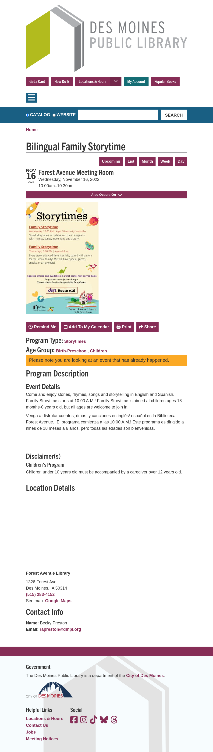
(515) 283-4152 (40, 594)
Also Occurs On (106, 195)
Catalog (40, 114)
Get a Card (37, 81)
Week (165, 161)
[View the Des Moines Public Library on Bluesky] (104, 720)
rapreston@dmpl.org (60, 629)
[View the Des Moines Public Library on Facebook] (74, 720)
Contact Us (37, 725)
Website (66, 114)
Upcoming (111, 161)
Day (181, 161)
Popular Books (165, 81)
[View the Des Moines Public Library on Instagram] (84, 720)
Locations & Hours (92, 81)
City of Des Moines (145, 675)
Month (147, 161)
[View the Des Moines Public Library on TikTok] (93, 720)
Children (98, 351)
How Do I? (61, 81)
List (131, 161)
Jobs (31, 732)
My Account (136, 81)
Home (32, 129)
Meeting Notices (42, 739)
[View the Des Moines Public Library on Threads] (114, 720)
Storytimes (75, 341)
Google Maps (58, 600)
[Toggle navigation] (31, 98)
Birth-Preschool (72, 351)
